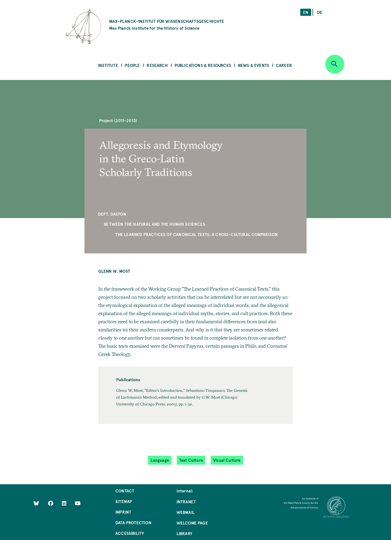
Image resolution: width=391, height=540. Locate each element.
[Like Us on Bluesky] (36, 503)
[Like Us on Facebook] (51, 503)
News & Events (253, 65)
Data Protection (133, 522)
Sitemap (123, 501)
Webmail (185, 512)
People (132, 65)
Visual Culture (227, 460)
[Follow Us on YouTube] (77, 503)
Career (284, 65)
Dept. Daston (112, 214)
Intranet (186, 501)
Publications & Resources (203, 65)
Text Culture (191, 460)
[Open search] (334, 64)
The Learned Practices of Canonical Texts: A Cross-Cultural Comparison (196, 234)
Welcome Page (192, 523)
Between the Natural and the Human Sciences (154, 224)
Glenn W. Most (114, 271)
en (305, 12)
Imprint (123, 512)
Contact (124, 491)
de (319, 12)
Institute (108, 65)
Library (184, 533)
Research (157, 65)
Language (159, 460)
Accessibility (129, 533)
